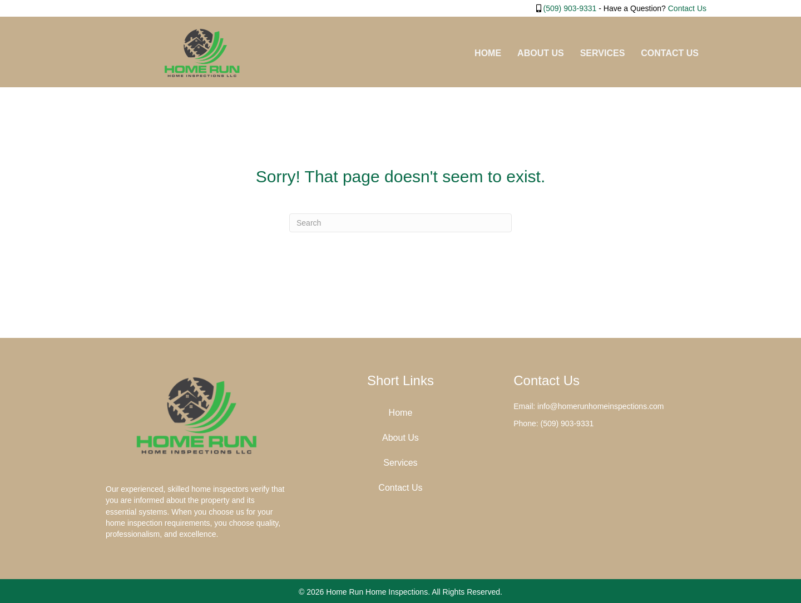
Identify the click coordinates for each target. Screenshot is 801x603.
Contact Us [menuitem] (670, 53)
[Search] (400, 222)
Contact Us (687, 8)
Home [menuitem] (487, 53)
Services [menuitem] (602, 53)
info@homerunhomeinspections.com (600, 406)
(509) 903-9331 (570, 8)
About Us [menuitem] (540, 53)
